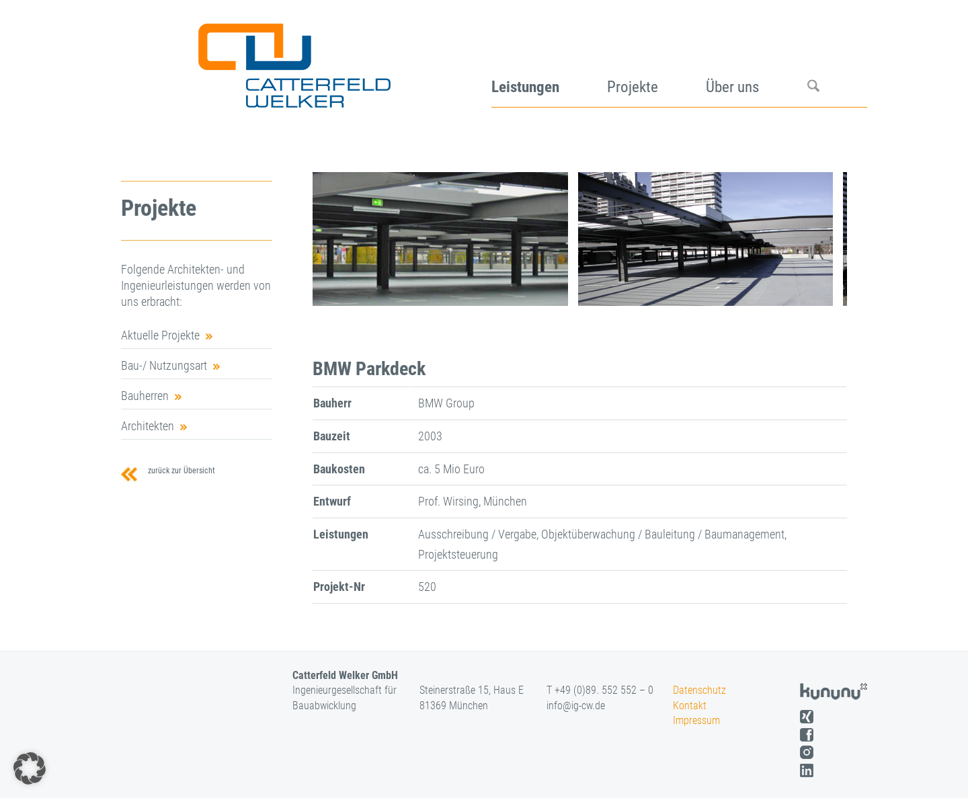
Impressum (696, 720)
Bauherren (145, 396)
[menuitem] (549, 60)
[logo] (293, 60)
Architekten (147, 426)
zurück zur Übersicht (179, 470)
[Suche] (837, 60)
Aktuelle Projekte (160, 335)
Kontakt (690, 705)
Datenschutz (699, 690)
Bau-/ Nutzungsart (164, 365)
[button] (29, 768)
